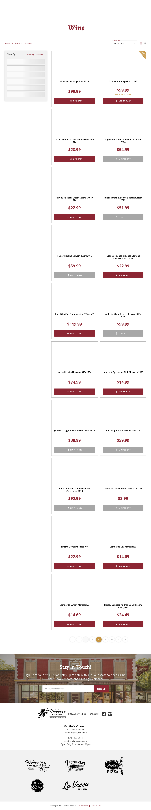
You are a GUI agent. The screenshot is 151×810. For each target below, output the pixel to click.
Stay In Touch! (75, 667)
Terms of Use (96, 806)
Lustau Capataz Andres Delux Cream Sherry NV (123, 606)
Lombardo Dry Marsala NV (123, 547)
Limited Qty (125, 159)
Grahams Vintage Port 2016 (74, 81)
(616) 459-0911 (75, 737)
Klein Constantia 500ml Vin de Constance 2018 (74, 489)
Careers (94, 714)
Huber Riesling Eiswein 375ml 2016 (74, 256)
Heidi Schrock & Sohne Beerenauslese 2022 (123, 199)
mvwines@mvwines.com (75, 741)
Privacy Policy (83, 806)
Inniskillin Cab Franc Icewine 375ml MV (74, 314)
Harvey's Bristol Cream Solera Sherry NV (75, 199)
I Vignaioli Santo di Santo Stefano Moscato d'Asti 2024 (123, 257)
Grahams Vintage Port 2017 (123, 81)
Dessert (28, 43)
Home (7, 43)
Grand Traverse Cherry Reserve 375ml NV (74, 140)
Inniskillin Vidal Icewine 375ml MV (74, 372)
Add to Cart (76, 101)
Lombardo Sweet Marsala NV (74, 605)
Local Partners (77, 714)
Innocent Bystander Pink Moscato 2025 (123, 372)
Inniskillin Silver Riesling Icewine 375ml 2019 (123, 315)
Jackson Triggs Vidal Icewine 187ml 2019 (74, 430)
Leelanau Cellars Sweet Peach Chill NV (123, 488)
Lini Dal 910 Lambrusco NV (74, 547)
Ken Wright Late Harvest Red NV (123, 430)
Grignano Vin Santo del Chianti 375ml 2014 (123, 140)
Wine (17, 43)
